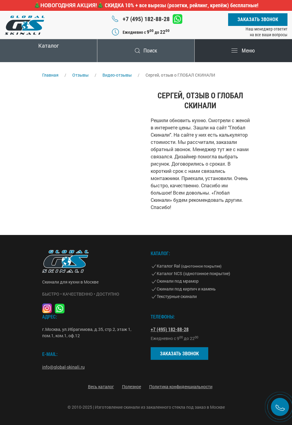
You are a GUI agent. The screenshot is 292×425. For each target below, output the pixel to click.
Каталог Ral (189, 266)
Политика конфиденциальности (180, 386)
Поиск (145, 50)
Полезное (131, 386)
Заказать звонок (257, 19)
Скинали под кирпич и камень (186, 289)
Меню (243, 50)
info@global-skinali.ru (63, 367)
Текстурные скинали (177, 296)
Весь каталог (101, 386)
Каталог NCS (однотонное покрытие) (193, 273)
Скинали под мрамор (178, 281)
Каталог (48, 45)
